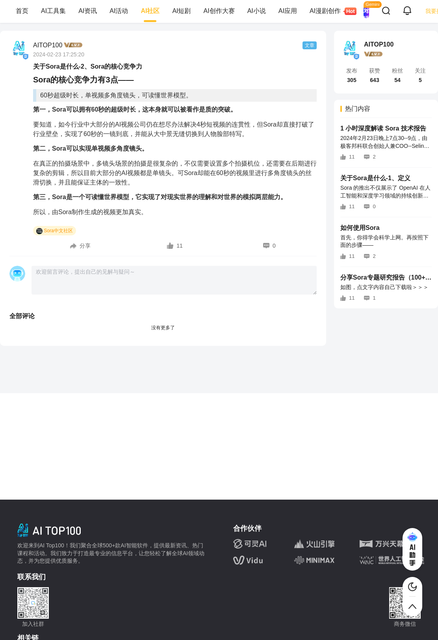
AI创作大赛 (219, 10)
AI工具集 (53, 10)
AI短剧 (181, 10)
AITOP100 (47, 45)
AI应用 (287, 10)
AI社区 (150, 10)
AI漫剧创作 (328, 11)
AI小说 (256, 10)
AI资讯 (87, 10)
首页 (22, 10)
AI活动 (119, 10)
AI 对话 (366, 11)
